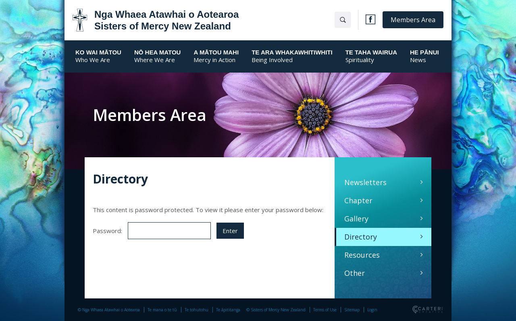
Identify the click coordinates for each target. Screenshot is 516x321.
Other (354, 273)
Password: (152, 231)
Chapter (358, 200)
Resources (362, 255)
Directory (360, 237)
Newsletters (365, 182)
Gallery (356, 218)
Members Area (413, 19)
